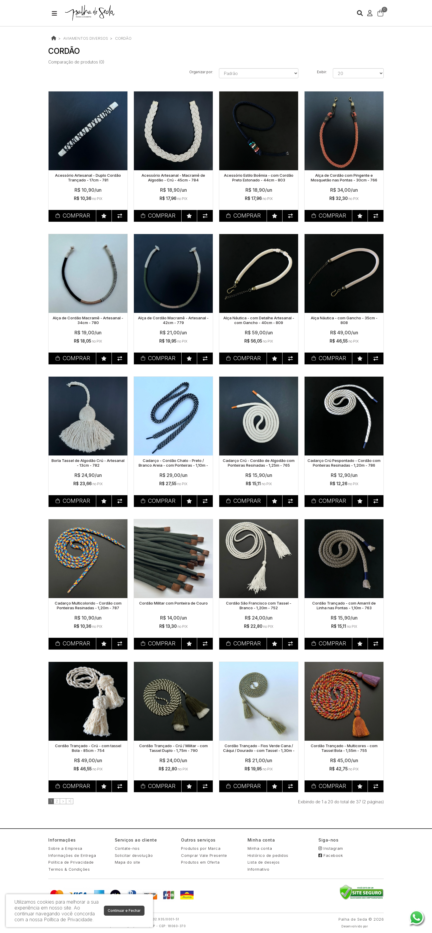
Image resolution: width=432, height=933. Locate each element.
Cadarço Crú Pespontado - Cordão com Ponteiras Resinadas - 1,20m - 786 (344, 463)
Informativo (258, 869)
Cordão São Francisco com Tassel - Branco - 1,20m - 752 (258, 605)
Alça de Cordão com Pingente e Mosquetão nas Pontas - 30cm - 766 (344, 177)
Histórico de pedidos (267, 855)
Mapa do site (127, 862)
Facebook (330, 855)
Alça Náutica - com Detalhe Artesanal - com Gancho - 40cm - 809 (258, 320)
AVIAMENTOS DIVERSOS (85, 38)
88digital (376, 926)
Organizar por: (201, 72)
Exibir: (322, 72)
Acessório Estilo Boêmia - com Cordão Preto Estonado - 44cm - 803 (258, 177)
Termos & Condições (69, 869)
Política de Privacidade (71, 862)
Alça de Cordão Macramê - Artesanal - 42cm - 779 (173, 320)
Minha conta (259, 848)
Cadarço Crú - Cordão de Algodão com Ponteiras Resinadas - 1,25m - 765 (259, 463)
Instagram (330, 848)
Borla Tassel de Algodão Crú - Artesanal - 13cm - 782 (87, 463)
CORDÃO (123, 38)
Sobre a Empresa (65, 848)
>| (69, 801)
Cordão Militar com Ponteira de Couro (173, 603)
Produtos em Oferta (200, 862)
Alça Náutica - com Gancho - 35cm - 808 (344, 320)
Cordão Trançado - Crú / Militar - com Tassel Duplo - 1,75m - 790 (173, 748)
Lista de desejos (263, 862)
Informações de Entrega (72, 855)
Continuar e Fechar (124, 910)
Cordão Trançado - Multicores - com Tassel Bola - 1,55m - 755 (344, 748)
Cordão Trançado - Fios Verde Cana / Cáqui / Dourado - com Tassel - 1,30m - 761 (259, 750)
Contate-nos (127, 848)
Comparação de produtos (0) (76, 61)
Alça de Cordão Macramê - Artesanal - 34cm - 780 (88, 320)
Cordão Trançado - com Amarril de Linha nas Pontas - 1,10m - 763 (344, 605)
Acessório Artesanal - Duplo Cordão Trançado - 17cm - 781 (88, 177)
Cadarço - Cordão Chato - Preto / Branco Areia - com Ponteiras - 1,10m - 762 (173, 465)
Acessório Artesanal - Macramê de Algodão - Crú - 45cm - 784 (173, 177)
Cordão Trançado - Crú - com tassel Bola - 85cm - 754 (88, 748)
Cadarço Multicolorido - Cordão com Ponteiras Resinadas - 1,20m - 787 (88, 605)
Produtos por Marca (200, 848)
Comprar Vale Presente (204, 855)
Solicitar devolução (134, 855)
